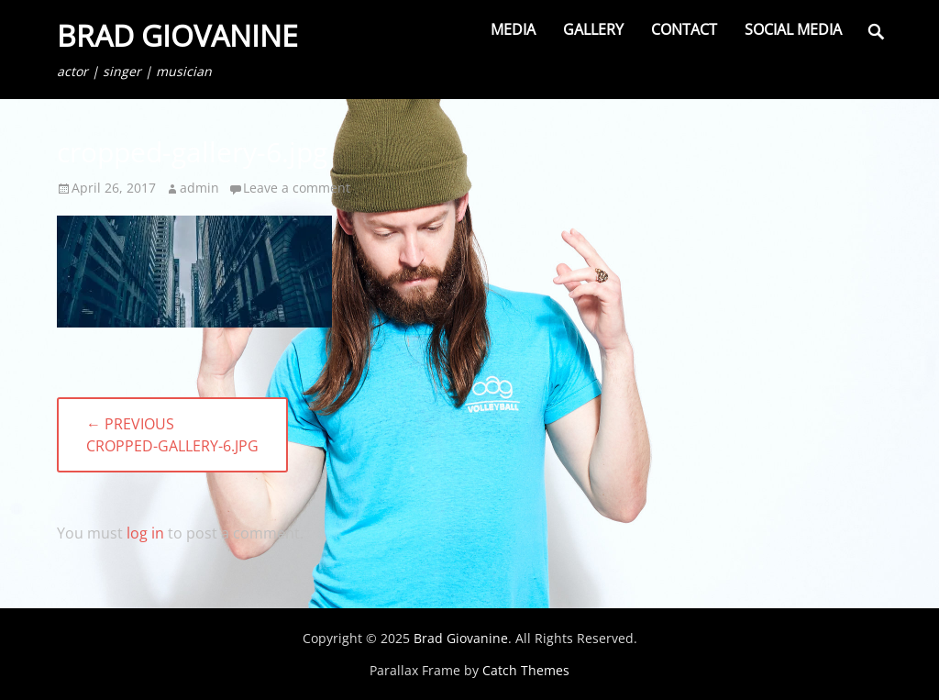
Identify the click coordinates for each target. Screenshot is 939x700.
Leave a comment (296, 187)
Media (513, 29)
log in (145, 533)
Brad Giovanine (177, 35)
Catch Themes (525, 670)
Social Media (793, 29)
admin (199, 187)
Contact (684, 29)
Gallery (593, 29)
